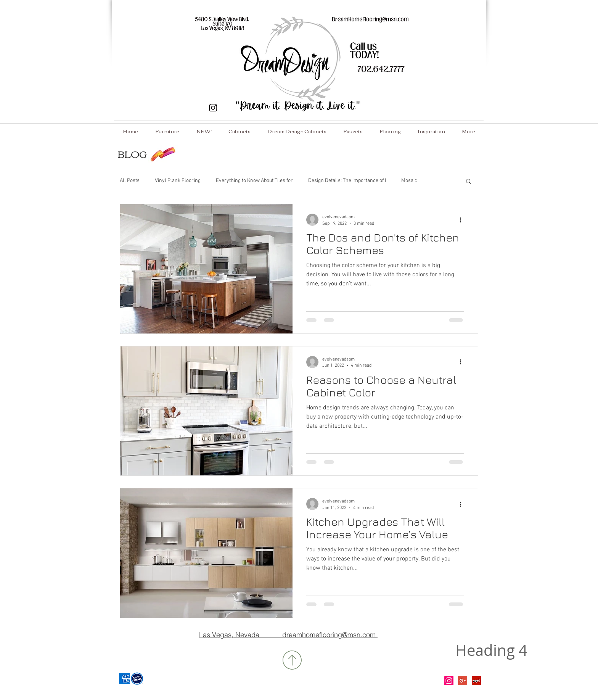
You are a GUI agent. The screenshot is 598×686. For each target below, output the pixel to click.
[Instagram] (448, 680)
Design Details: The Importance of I (347, 180)
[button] (468, 182)
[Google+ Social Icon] (462, 680)
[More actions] (463, 219)
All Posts (130, 180)
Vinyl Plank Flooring (178, 180)
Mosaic (409, 180)
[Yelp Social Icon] (476, 680)
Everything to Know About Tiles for (254, 180)
